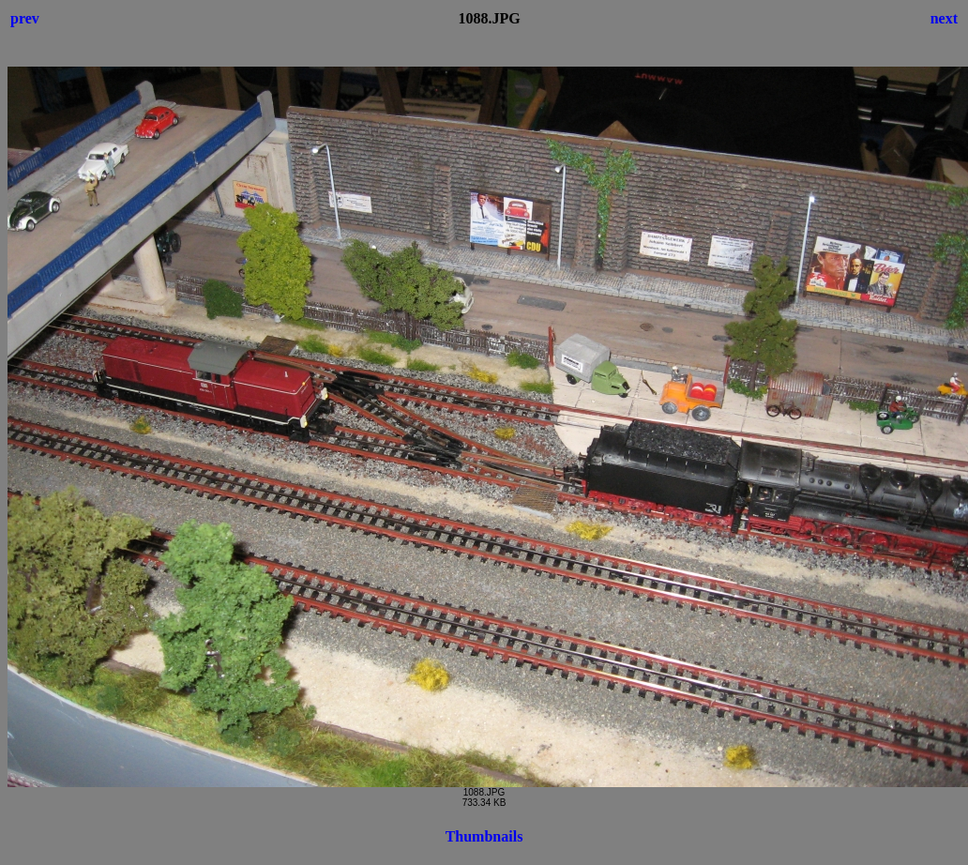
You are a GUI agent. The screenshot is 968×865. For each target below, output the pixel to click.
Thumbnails (484, 836)
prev (24, 18)
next (944, 18)
